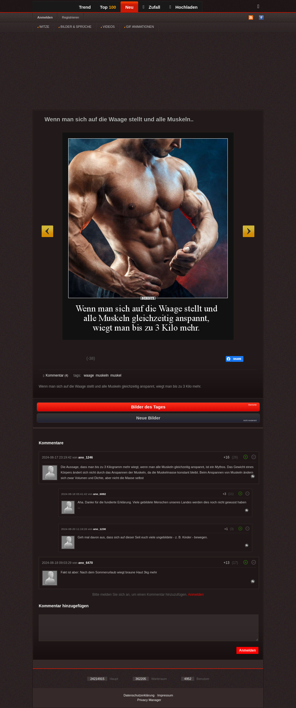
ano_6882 (99, 494)
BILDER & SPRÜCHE (74, 26)
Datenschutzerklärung (138, 695)
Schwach (71, 359)
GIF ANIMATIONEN (139, 26)
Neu (129, 7)
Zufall (151, 7)
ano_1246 (85, 457)
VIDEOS (108, 26)
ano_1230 (99, 529)
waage (89, 375)
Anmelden (45, 17)
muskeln (102, 375)
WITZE (43, 26)
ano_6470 (85, 562)
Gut (49, 359)
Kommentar (55, 375)
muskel (115, 375)
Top (108, 7)
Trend (85, 7)
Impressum (165, 695)
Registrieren (70, 17)
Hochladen (183, 7)
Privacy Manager (149, 700)
